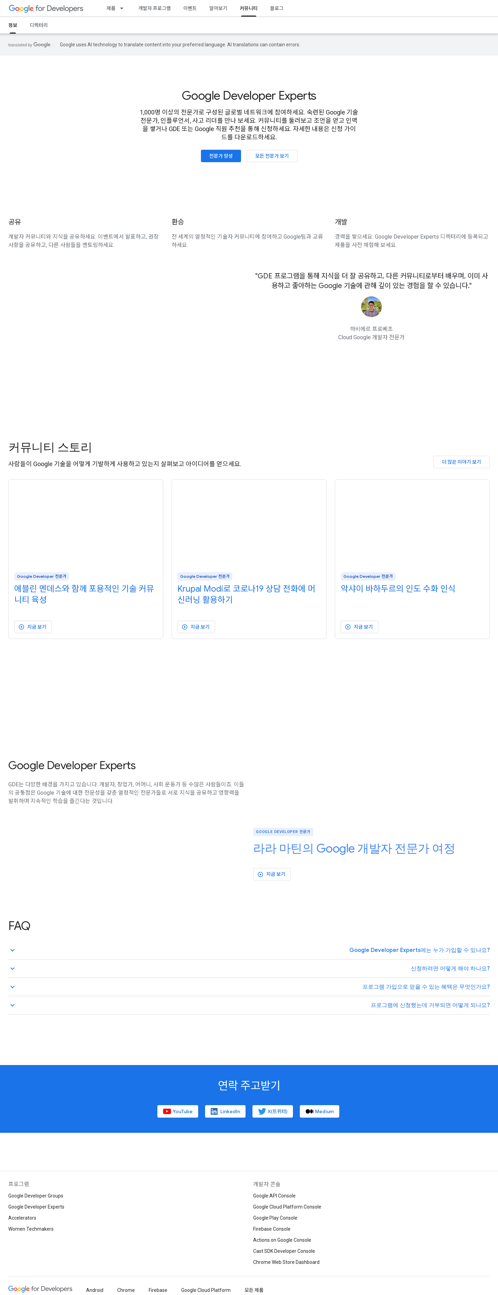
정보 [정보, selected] (12, 25)
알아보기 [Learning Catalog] (218, 8)
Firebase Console (271, 1229)
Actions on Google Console (282, 1240)
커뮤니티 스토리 (50, 447)
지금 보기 (32, 627)
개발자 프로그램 (154, 8)
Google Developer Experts (249, 96)
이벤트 (190, 8)
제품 (111, 8)
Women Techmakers (31, 1229)
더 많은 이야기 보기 (461, 462)
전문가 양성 (221, 156)
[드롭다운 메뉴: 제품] (124, 8)
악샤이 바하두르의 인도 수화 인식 (398, 589)
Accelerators (22, 1218)
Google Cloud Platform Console (287, 1207)
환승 (178, 222)
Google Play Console (275, 1218)
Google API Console (274, 1196)
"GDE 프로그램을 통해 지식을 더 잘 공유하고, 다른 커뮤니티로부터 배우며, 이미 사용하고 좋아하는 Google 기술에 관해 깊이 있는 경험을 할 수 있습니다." (371, 281)
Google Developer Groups (35, 1196)
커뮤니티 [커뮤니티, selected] (249, 8)
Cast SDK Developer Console (284, 1251)
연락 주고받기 (249, 1086)
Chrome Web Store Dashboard (286, 1262)
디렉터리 (39, 25)
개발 (341, 222)
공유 (14, 222)
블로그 (277, 8)
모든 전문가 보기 (272, 156)
